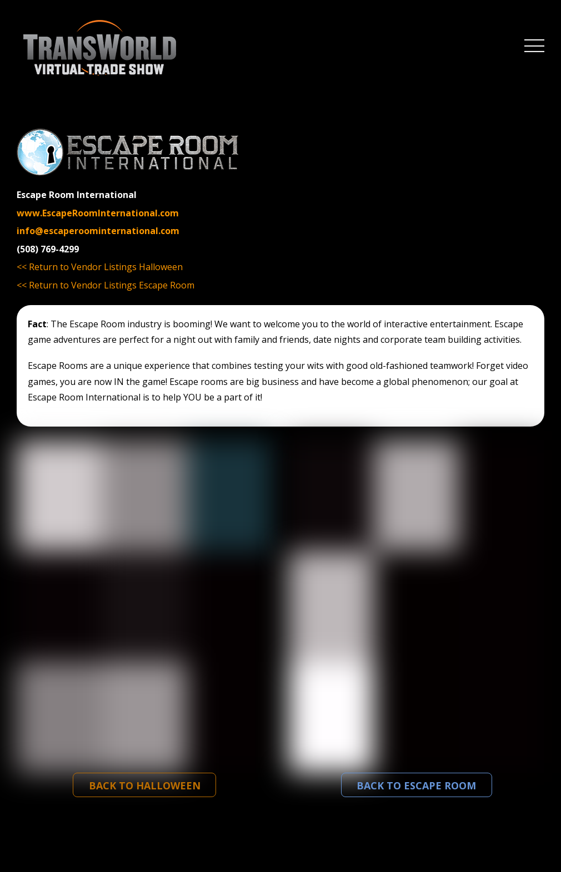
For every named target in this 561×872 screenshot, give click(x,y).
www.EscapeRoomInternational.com (98, 213)
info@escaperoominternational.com (98, 231)
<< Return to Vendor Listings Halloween (100, 267)
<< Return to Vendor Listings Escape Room (105, 285)
